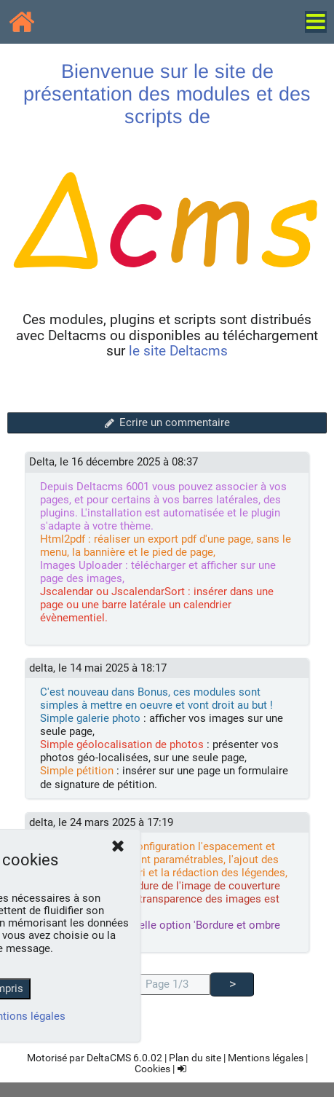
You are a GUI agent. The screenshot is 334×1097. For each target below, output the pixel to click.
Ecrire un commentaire (167, 422)
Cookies (152, 1068)
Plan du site (195, 1057)
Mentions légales (265, 1057)
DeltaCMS (109, 1057)
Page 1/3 (167, 984)
